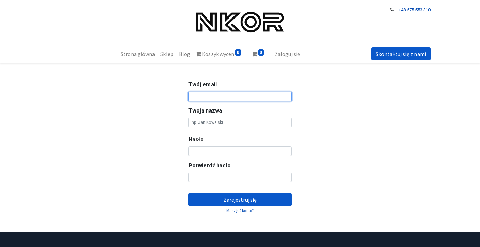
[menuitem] (138, 54)
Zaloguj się (287, 53)
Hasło (196, 139)
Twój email (202, 84)
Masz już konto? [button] (240, 210)
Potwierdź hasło (209, 165)
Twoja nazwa (205, 110)
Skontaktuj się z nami (401, 53)
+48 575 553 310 (415, 9)
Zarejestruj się (240, 199)
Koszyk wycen (218, 53)
